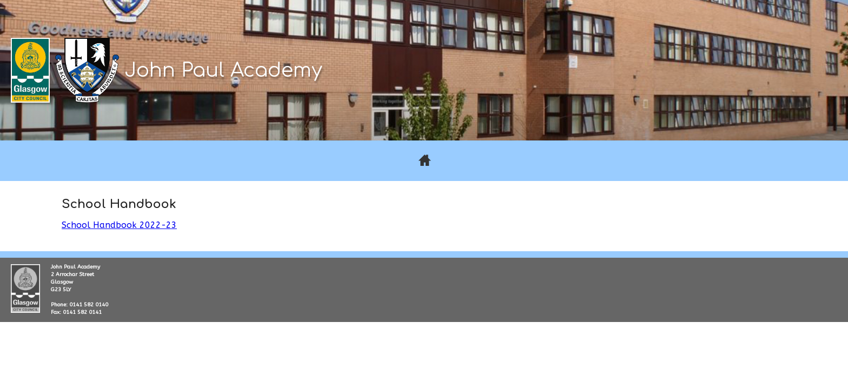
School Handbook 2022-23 (119, 225)
